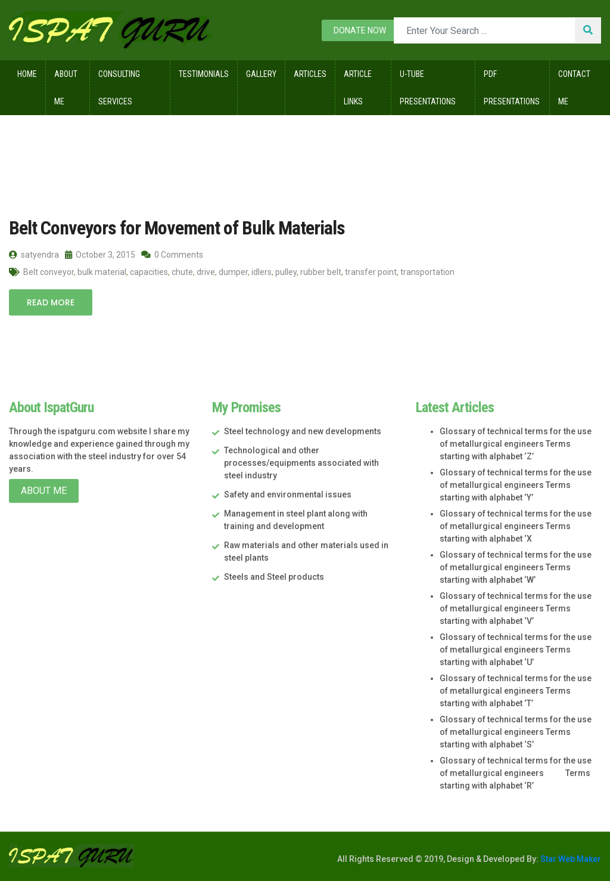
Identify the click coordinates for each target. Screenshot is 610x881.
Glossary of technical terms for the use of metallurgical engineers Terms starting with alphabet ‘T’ (516, 690)
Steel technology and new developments (302, 431)
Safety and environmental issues (287, 494)
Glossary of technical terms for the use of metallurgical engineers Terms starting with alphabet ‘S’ (516, 732)
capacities (149, 272)
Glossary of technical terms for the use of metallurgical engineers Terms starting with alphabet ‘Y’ (516, 485)
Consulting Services (119, 87)
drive (206, 272)
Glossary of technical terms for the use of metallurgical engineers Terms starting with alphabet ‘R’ (516, 773)
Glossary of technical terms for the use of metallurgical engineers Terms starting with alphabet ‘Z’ (516, 443)
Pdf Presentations (512, 87)
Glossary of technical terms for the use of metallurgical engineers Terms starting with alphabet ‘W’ (516, 567)
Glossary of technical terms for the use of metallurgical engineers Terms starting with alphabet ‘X (516, 526)
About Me (65, 87)
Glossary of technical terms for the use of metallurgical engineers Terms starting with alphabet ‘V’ (516, 608)
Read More (50, 302)
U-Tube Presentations (428, 87)
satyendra (34, 254)
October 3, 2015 (100, 254)
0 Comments (172, 254)
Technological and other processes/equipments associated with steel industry (301, 463)
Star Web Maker (570, 859)
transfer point (371, 272)
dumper (233, 272)
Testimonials (204, 74)
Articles (310, 74)
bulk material (101, 272)
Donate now (360, 30)
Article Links (358, 87)
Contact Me (574, 87)
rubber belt (320, 272)
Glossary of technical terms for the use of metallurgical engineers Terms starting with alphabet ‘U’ (516, 649)
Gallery (261, 74)
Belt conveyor (48, 272)
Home (27, 74)
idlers (261, 272)
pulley (286, 272)
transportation (427, 272)
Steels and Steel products (274, 577)
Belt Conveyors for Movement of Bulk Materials (177, 228)
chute (182, 272)
